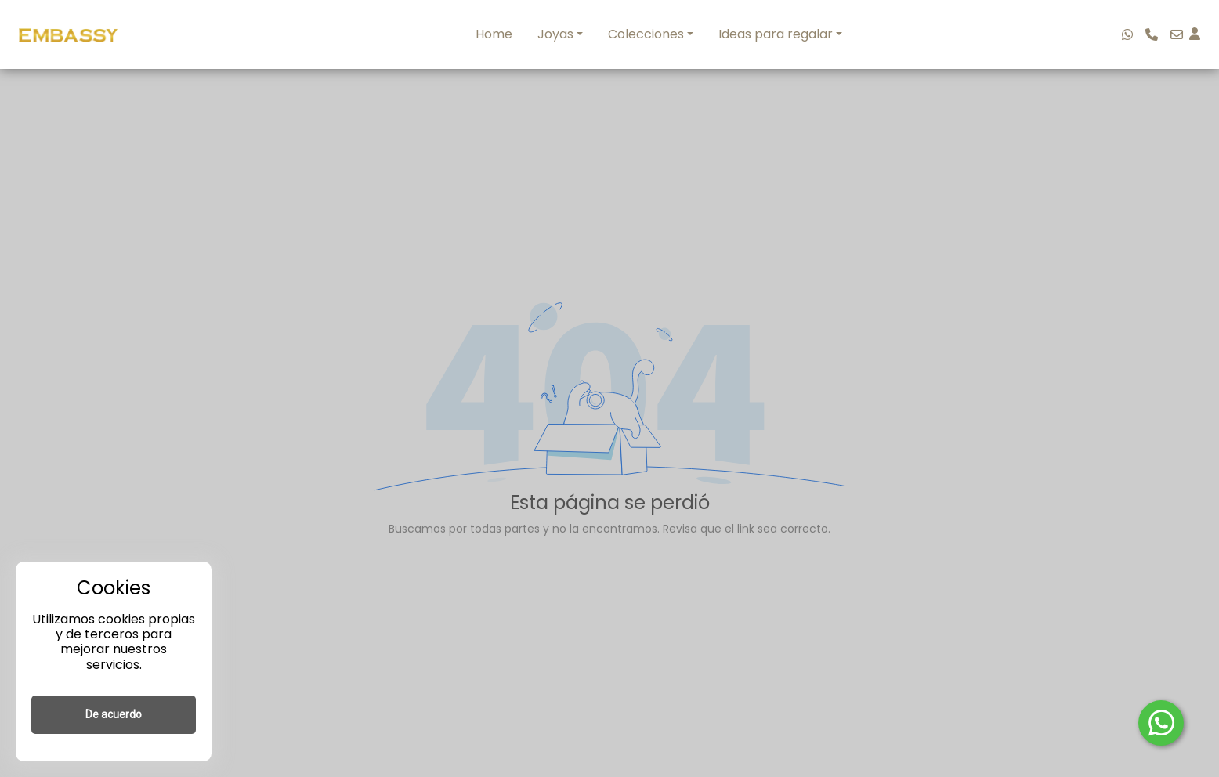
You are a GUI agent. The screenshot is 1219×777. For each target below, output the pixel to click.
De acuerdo (113, 714)
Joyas (555, 34)
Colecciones (646, 34)
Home (494, 34)
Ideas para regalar (775, 34)
